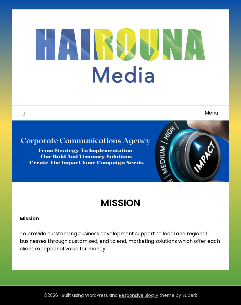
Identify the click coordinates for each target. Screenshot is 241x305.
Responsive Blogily (138, 295)
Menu (211, 112)
